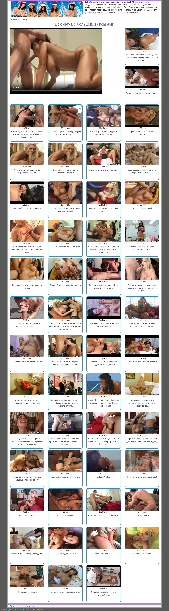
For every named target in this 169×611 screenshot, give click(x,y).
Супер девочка (142, 515)
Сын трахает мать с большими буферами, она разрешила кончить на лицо (65, 441)
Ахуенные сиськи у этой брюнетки (103, 515)
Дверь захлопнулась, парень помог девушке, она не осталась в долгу (142, 439)
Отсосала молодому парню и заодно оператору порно (27, 324)
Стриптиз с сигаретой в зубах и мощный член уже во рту (27, 478)
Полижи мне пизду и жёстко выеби (104, 170)
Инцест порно (36, 609)
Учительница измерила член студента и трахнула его (103, 363)
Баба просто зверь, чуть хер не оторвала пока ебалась (142, 171)
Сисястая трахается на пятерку (65, 246)
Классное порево (27, 515)
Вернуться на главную (19, 19)
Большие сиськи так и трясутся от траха (27, 286)
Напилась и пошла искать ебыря (27, 362)
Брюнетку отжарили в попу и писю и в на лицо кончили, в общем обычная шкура (27, 134)
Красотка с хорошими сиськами (65, 592)
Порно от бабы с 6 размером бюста (142, 132)
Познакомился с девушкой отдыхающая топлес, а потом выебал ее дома (141, 403)
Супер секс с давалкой (142, 208)
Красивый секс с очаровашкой (27, 208)
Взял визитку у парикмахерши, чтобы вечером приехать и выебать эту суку (65, 403)
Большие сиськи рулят (142, 554)
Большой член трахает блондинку (65, 285)
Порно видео (6, 609)
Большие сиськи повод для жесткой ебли (103, 593)
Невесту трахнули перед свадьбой (27, 554)
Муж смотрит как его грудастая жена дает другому (103, 132)
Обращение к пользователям (22, 606)
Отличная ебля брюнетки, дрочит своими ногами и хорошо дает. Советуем (103, 249)
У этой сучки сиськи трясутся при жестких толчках (65, 209)
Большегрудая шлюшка (65, 554)
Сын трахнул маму (21, 609)
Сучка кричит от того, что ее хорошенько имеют (27, 171)
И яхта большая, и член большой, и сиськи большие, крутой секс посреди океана (103, 403)
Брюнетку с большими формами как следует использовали (65, 363)
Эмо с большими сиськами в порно (142, 93)
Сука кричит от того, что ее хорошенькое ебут (65, 171)
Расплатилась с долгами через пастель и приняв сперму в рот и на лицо (142, 288)
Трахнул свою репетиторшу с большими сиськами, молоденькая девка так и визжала (27, 441)
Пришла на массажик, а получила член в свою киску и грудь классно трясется (142, 57)
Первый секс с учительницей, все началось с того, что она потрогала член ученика (65, 326)
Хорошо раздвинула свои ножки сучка (103, 209)
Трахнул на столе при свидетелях (141, 362)
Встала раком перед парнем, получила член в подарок (142, 324)
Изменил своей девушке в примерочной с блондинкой (27, 401)
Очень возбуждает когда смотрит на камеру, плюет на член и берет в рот (27, 249)
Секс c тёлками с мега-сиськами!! (141, 477)
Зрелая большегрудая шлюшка (65, 477)
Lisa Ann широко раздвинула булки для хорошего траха (65, 132)
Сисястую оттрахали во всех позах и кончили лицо (104, 324)
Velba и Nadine (103, 477)
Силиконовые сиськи (27, 592)
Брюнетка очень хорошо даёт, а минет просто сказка (103, 286)
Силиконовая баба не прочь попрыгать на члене (142, 247)
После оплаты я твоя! (104, 554)
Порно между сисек (65, 515)
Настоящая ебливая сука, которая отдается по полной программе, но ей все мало (103, 441)
